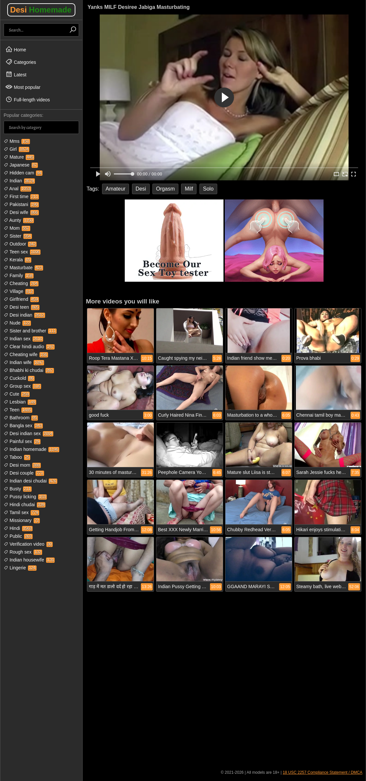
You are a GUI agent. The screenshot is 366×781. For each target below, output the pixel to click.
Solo (208, 189)
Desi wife (21, 212)
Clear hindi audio (29, 346)
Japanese (21, 165)
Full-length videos (27, 99)
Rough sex (23, 552)
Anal (17, 188)
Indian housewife (29, 559)
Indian (19, 180)
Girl (16, 149)
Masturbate (23, 267)
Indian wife (24, 362)
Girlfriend (21, 299)
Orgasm (165, 189)
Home (15, 49)
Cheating (21, 283)
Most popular (22, 87)
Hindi (18, 528)
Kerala (17, 259)
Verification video (28, 544)
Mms (17, 141)
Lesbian (20, 401)
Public (18, 536)
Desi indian (24, 315)
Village (19, 291)
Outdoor (20, 244)
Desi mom (22, 465)
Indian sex (23, 338)
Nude (17, 322)
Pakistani (21, 204)
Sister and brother (30, 330)
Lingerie (20, 567)
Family (19, 275)
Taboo (17, 457)
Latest (15, 74)
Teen (18, 409)
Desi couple (24, 473)
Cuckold (19, 378)
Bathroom (21, 417)
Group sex (22, 386)
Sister (18, 236)
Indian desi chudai (30, 480)
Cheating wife (26, 354)
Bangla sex (23, 425)
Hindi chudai (24, 504)
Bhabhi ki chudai (29, 370)
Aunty (19, 220)
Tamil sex (21, 512)
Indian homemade (31, 449)
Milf (189, 189)
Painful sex (22, 441)
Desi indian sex (28, 433)
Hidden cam (23, 172)
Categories (20, 61)
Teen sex (22, 251)
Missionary (22, 520)
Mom (17, 228)
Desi (41, 9)
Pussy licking (25, 496)
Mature (19, 157)
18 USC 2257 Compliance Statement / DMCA (322, 772)
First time (21, 196)
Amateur (115, 189)
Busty (18, 488)
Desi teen (21, 307)
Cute (17, 394)
